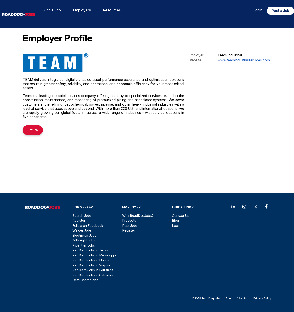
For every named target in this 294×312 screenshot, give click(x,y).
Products (129, 220)
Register (78, 220)
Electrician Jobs (84, 235)
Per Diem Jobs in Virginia (91, 265)
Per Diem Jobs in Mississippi (94, 255)
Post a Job (280, 10)
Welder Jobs (82, 230)
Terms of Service (237, 298)
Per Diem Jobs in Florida (90, 260)
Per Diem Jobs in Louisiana (92, 270)
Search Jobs (82, 216)
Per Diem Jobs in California (92, 275)
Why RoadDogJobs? (137, 216)
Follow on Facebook (87, 225)
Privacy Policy (261, 298)
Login (257, 10)
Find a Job (52, 10)
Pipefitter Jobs (83, 245)
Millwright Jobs (83, 240)
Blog (175, 220)
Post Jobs (130, 225)
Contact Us (180, 216)
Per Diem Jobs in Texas (90, 250)
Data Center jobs (85, 280)
